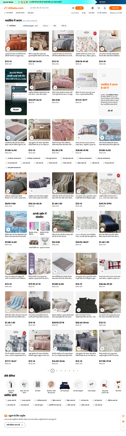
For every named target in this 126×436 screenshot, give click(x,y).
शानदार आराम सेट (11, 400)
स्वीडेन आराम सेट (70, 405)
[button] (73, 8)
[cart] (99, 8)
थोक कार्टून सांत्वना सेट (50, 158)
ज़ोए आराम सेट (25, 163)
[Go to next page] (78, 371)
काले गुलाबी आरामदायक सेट (13, 168)
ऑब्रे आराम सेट (94, 163)
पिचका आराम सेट (52, 163)
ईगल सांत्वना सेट (10, 405)
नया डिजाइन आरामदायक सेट (13, 158)
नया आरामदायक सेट (11, 163)
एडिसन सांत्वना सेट (80, 163)
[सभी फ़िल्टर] (11, 26)
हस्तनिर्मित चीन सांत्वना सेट (54, 405)
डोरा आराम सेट (97, 405)
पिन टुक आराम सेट (108, 163)
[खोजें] (79, 8)
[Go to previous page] (48, 371)
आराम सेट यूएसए (38, 405)
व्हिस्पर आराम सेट (56, 400)
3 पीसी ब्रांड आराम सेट (40, 400)
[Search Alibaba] (50, 8)
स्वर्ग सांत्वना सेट (83, 400)
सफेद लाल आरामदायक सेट (84, 158)
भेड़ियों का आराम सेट (111, 400)
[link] (123, 416)
